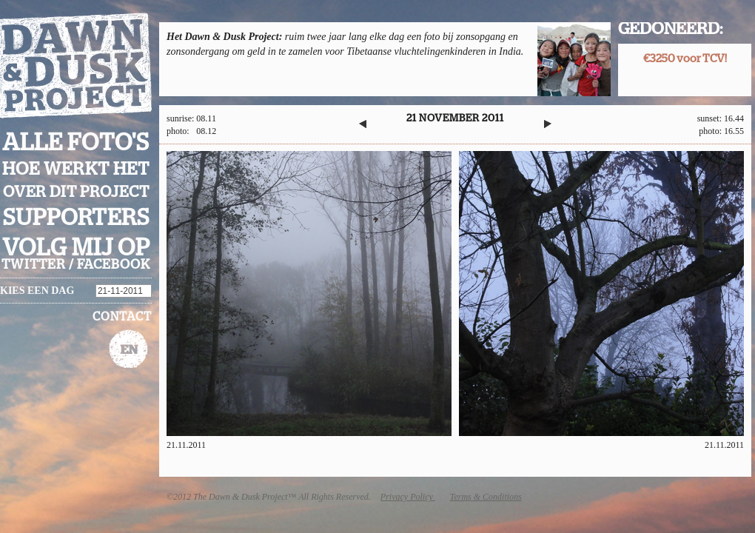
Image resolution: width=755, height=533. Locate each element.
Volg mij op (76, 248)
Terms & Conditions (486, 497)
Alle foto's (76, 143)
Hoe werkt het (76, 169)
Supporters (76, 218)
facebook (113, 265)
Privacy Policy (407, 497)
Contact (122, 317)
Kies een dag (37, 290)
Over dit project (76, 192)
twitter (33, 265)
